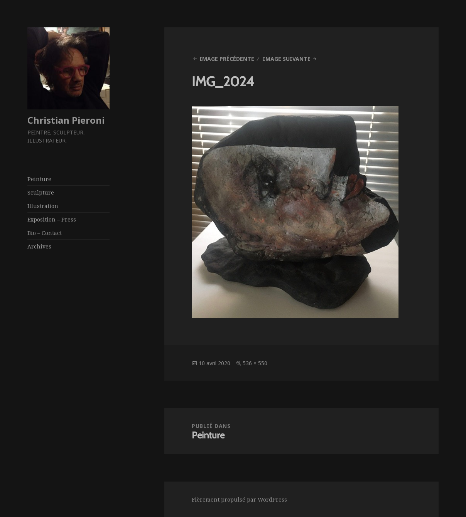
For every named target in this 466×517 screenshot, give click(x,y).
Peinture (39, 179)
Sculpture (40, 192)
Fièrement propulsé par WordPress (239, 499)
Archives (39, 246)
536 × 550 (255, 363)
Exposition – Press (51, 219)
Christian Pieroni (66, 120)
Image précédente (226, 58)
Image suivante (287, 58)
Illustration (42, 206)
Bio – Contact (44, 233)
